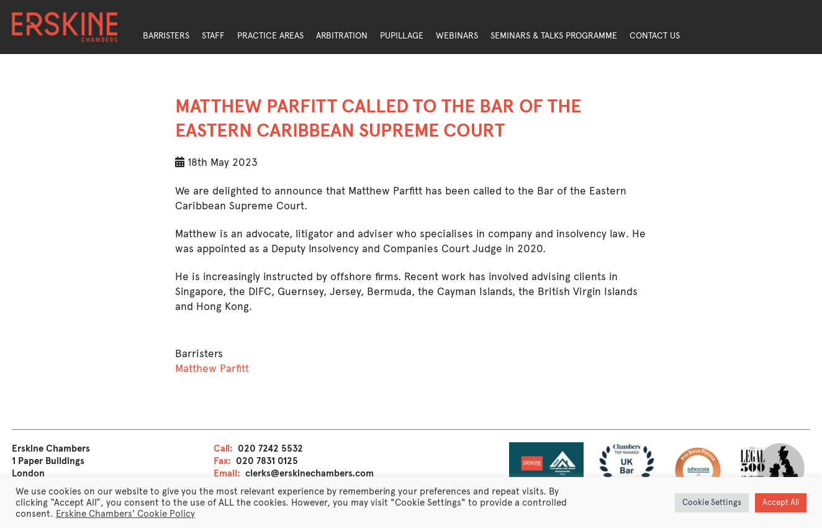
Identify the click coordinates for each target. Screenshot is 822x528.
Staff (213, 35)
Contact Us (655, 35)
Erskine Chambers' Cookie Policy (125, 513)
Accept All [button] (780, 503)
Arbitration (342, 35)
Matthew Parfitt (212, 368)
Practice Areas (270, 35)
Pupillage (401, 35)
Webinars (457, 35)
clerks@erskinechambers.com (309, 473)
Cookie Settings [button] (711, 503)
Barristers (166, 35)
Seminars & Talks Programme (553, 35)
